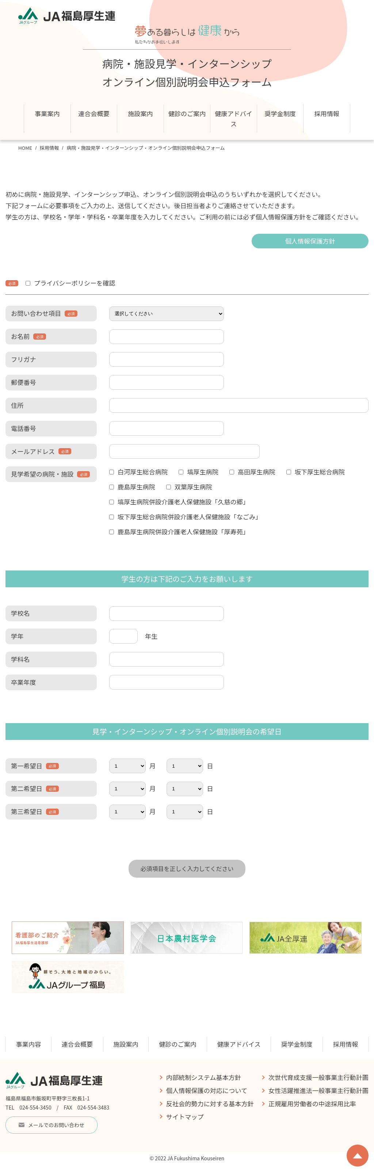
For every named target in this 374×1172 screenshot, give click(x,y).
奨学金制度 (280, 113)
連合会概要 (77, 1044)
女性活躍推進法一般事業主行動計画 (318, 1090)
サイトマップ (185, 1116)
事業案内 (47, 113)
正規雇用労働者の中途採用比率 (312, 1103)
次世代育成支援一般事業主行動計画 (318, 1077)
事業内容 (28, 1044)
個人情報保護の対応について (206, 1090)
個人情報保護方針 (310, 240)
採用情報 (49, 147)
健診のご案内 (187, 113)
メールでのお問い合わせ (51, 1125)
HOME (25, 147)
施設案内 (140, 113)
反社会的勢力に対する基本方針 (210, 1103)
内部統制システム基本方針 (203, 1077)
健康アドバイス (233, 118)
